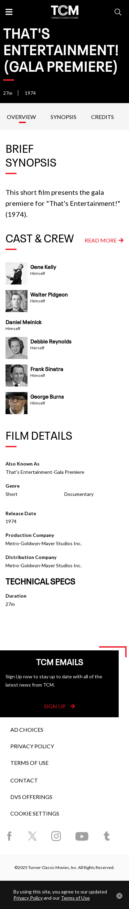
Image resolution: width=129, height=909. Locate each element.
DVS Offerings (31, 796)
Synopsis (63, 116)
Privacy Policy (32, 746)
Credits (102, 116)
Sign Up (59, 706)
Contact (24, 780)
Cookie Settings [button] (34, 813)
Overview (21, 116)
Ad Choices (26, 729)
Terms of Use (29, 762)
